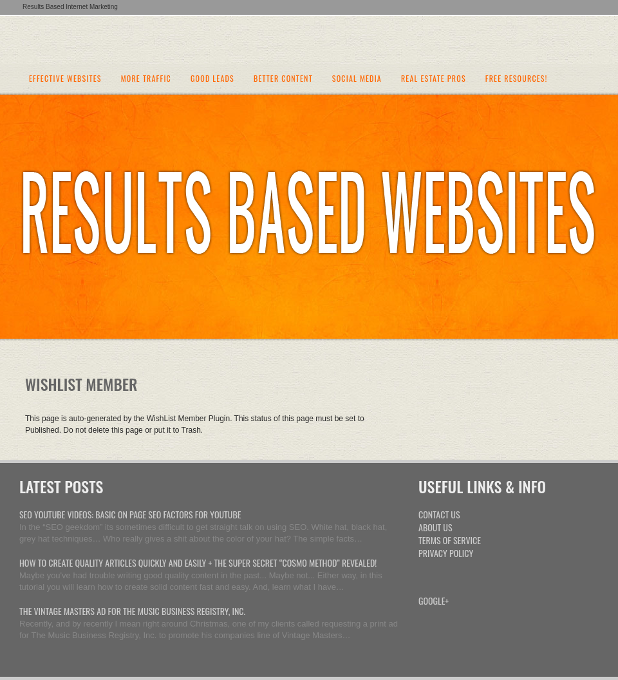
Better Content (283, 79)
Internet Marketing (309, 38)
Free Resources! (516, 79)
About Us (435, 527)
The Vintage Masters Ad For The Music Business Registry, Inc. (132, 611)
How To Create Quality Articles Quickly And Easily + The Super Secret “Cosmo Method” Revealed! (198, 562)
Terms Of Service (449, 540)
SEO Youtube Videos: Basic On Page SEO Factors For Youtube (130, 514)
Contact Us (439, 514)
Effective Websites (65, 79)
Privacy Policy (445, 553)
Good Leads (212, 79)
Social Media (357, 79)
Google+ (433, 600)
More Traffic (146, 79)
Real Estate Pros (433, 79)
